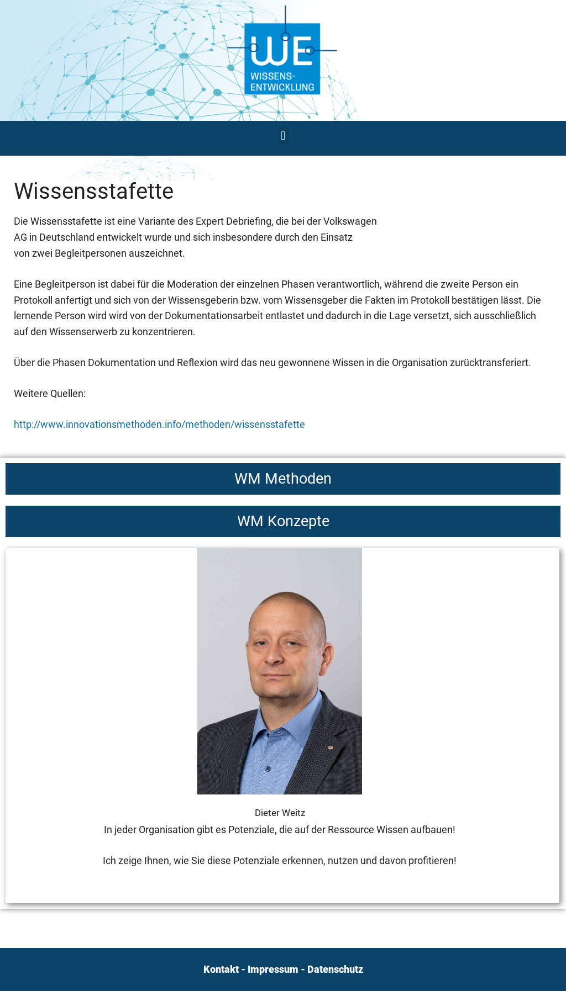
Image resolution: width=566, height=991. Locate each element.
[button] (282, 135)
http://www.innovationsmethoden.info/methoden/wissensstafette (159, 424)
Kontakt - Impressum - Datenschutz (283, 969)
